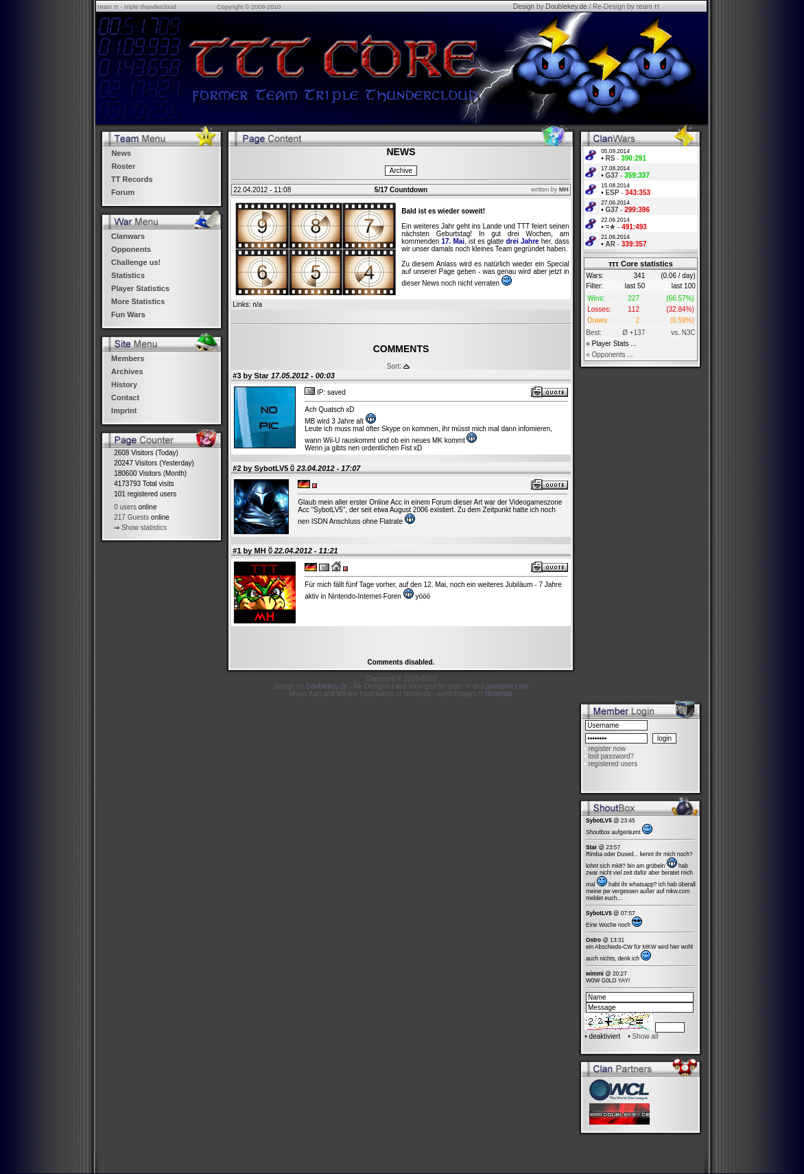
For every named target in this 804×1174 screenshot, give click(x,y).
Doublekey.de (566, 6)
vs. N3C (683, 332)
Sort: (394, 366)
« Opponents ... (609, 354)
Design (523, 6)
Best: (594, 332)
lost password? (611, 756)
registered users (612, 764)
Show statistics (144, 527)
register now (606, 748)
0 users (125, 507)
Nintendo (498, 694)
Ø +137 (633, 332)
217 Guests (131, 517)
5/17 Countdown (401, 190)
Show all (645, 1036)
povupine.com (507, 686)
